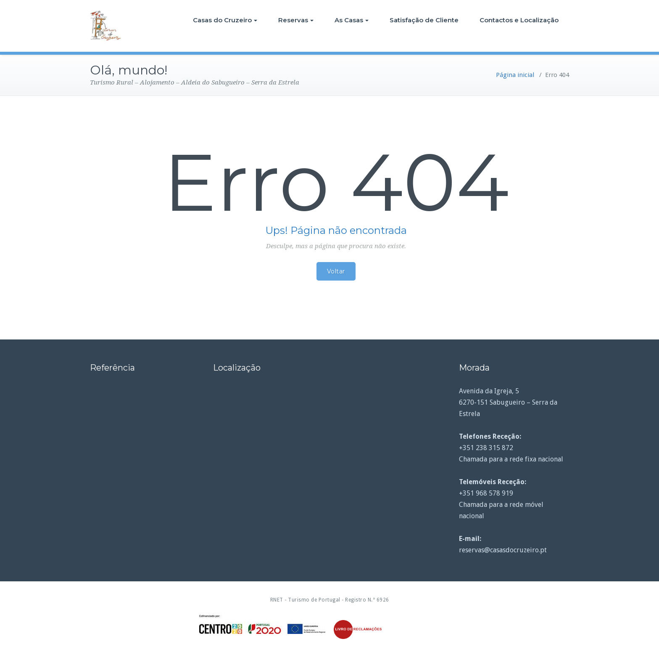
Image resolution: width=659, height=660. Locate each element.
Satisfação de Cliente (424, 20)
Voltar (336, 271)
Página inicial (515, 75)
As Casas (352, 20)
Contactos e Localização (519, 20)
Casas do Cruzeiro (225, 20)
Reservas (296, 20)
